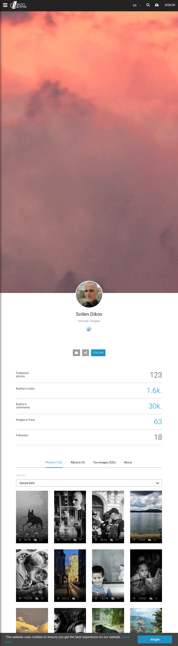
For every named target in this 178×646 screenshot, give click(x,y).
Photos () (54, 462)
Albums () (78, 462)
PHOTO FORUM (18, 5)
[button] (89, 482)
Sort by (20, 475)
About (128, 462)
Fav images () (104, 462)
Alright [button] (155, 639)
